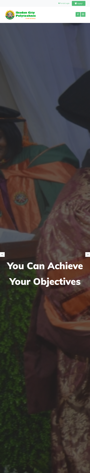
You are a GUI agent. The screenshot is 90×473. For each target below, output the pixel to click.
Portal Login (63, 3)
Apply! (78, 3)
